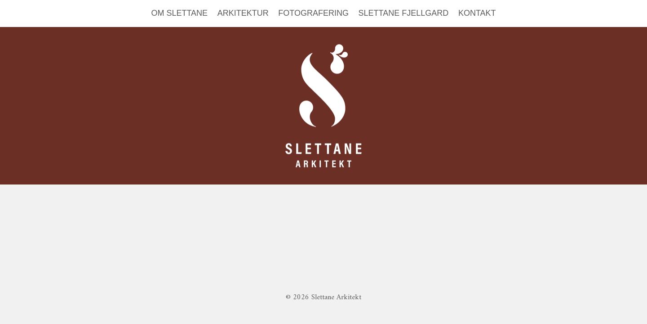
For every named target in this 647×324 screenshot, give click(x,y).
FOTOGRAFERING (313, 13)
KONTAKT (477, 13)
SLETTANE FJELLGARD (404, 13)
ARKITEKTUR (243, 13)
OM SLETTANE (179, 13)
